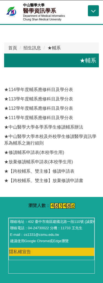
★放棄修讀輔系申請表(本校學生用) (38, 161)
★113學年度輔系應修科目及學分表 (38, 99)
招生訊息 (32, 48)
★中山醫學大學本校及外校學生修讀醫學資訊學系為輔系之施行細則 (50, 139)
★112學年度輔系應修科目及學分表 (38, 108)
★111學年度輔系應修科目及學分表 (38, 117)
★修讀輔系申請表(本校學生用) (34, 152)
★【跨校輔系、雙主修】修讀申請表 (39, 171)
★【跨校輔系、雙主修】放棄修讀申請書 (43, 180)
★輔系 (54, 48)
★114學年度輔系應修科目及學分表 (38, 89)
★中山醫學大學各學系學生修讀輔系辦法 (43, 127)
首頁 (12, 48)
